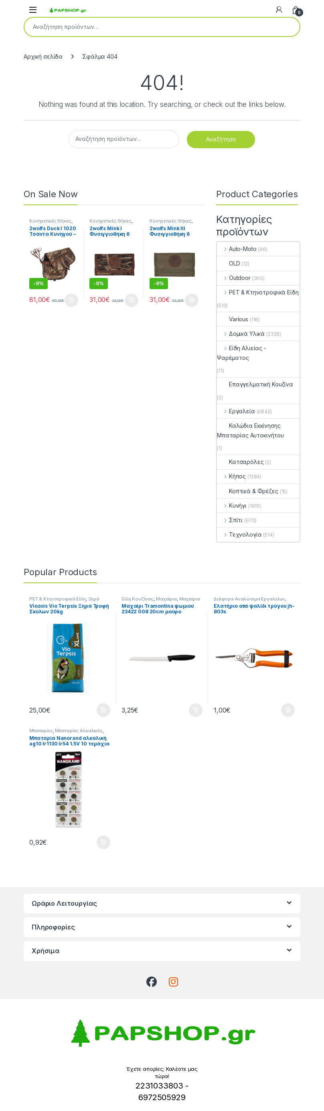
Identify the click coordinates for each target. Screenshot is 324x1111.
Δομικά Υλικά (241, 333)
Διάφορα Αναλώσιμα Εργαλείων (249, 599)
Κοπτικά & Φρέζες (247, 491)
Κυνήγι (232, 505)
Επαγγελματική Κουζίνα (255, 384)
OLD (228, 263)
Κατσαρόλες (240, 461)
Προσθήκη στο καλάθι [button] (71, 300)
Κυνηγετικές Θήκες (50, 221)
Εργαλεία (236, 411)
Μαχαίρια (166, 599)
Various (232, 319)
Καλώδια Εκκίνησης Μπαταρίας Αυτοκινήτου (250, 430)
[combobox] (150, 27)
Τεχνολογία (239, 534)
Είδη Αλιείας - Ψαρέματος (241, 353)
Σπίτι (230, 520)
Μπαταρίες (41, 730)
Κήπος (231, 476)
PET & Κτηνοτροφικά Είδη (258, 292)
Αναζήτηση (288, 27)
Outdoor (234, 277)
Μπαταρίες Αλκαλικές (78, 730)
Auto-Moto (237, 248)
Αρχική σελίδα (43, 56)
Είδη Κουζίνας (138, 599)
